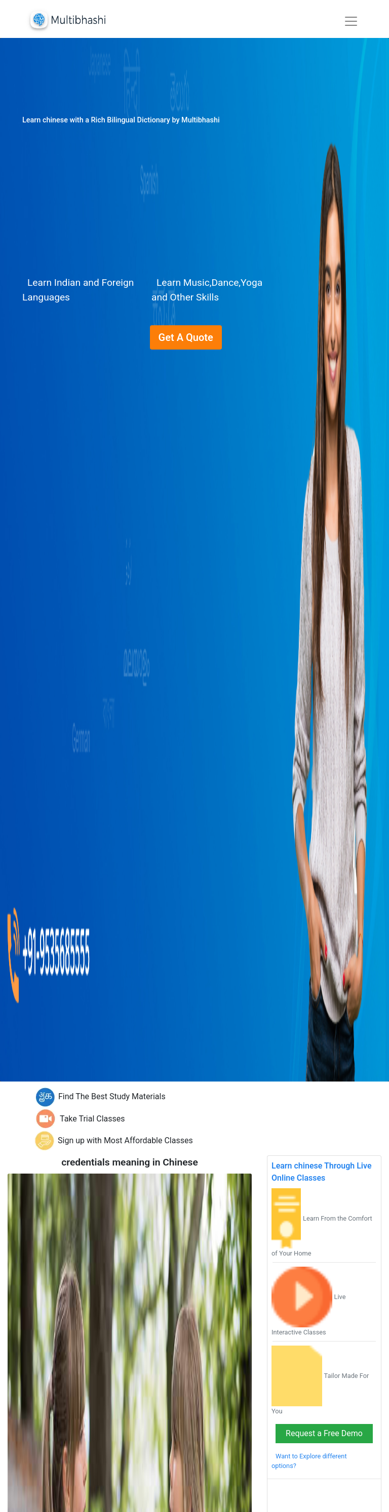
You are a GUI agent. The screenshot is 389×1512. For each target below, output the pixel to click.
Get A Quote (186, 337)
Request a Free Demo (324, 1433)
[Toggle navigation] (351, 21)
